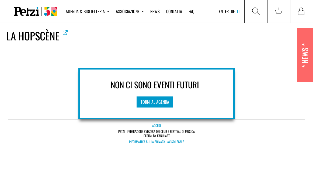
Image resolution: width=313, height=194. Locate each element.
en (221, 11)
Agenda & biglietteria (87, 11)
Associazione (130, 11)
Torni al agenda (155, 102)
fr (227, 11)
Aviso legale (175, 142)
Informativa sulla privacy (147, 142)
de (233, 11)
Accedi (156, 125)
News (155, 11)
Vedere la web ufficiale (65, 32)
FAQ (191, 11)
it (238, 11)
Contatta (174, 11)
